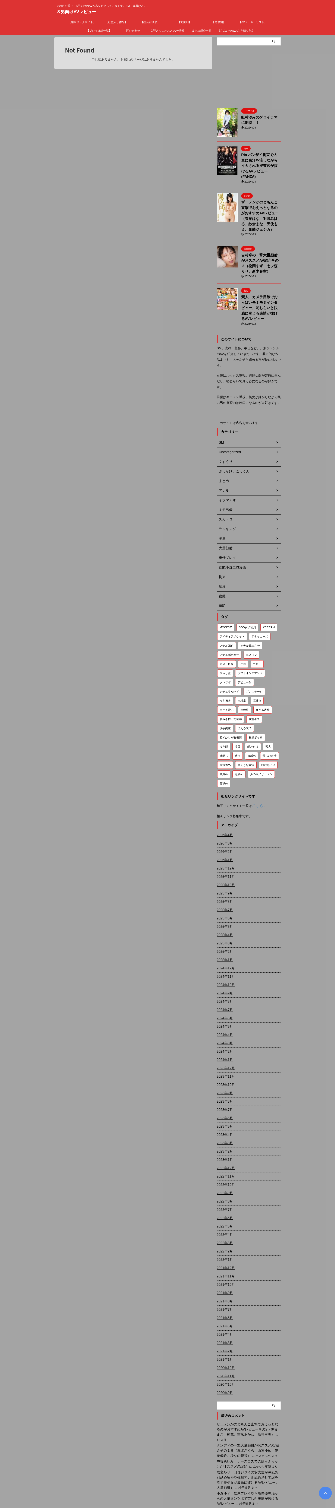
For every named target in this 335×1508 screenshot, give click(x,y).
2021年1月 (224, 1327)
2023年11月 (225, 1044)
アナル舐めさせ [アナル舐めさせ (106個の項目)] (250, 613)
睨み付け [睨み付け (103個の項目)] (253, 714)
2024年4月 (224, 1002)
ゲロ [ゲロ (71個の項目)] (243, 632)
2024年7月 (224, 977)
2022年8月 (224, 1168)
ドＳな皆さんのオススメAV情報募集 (167, 30)
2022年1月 (224, 1227)
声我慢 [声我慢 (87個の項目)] (244, 677)
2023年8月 (224, 1069)
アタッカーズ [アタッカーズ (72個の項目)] (259, 604)
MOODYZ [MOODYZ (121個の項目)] (226, 595)
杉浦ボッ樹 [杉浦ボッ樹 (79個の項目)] (256, 705)
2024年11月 (225, 944)
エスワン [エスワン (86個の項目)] (251, 622)
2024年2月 (224, 1019)
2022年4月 (224, 1202)
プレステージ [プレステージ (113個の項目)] (254, 659)
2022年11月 (225, 1144)
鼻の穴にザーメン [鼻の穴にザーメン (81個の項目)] (261, 742)
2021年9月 (224, 1260)
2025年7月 (224, 877)
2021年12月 (225, 1235)
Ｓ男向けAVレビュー (76, 11)
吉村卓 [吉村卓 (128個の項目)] (242, 668)
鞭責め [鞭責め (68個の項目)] (224, 742)
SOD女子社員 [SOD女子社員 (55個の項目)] (247, 595)
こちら (257, 773)
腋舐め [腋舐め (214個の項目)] (251, 723)
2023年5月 (224, 1094)
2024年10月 (225, 952)
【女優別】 (184, 22)
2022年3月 (224, 1210)
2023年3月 (224, 1110)
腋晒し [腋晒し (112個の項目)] (224, 723)
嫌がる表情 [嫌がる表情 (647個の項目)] (263, 677)
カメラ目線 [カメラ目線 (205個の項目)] (227, 632)
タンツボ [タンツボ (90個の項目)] (225, 650)
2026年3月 (224, 810)
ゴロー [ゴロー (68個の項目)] (257, 632)
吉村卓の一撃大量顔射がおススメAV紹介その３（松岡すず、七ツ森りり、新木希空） (260, 243)
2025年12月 (225, 835)
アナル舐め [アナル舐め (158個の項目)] (227, 613)
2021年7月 (224, 1277)
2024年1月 (224, 1027)
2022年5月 (224, 1193)
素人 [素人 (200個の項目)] (268, 714)
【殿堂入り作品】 (116, 22)
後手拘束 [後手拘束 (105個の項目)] (225, 696)
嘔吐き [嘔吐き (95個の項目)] (257, 668)
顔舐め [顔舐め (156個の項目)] (239, 742)
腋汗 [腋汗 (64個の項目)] (237, 723)
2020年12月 (225, 1335)
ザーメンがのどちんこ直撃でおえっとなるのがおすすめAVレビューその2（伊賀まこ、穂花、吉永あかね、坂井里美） (248, 1397)
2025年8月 (224, 869)
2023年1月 (224, 1127)
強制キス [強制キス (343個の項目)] (254, 687)
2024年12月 (225, 935)
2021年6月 (224, 1285)
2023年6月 (224, 1085)
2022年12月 (225, 1135)
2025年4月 (224, 902)
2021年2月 (224, 1318)
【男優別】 (219, 22)
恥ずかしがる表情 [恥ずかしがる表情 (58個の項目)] (231, 705)
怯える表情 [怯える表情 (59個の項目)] (244, 696)
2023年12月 (225, 1035)
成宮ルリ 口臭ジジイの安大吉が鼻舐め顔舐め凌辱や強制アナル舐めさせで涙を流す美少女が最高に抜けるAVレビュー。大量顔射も (248, 1440)
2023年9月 (224, 1060)
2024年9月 (224, 960)
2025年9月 (224, 860)
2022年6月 (224, 1185)
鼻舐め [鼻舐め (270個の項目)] (224, 751)
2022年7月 (224, 1177)
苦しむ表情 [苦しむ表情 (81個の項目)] (269, 723)
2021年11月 (225, 1243)
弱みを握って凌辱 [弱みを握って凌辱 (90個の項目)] (231, 687)
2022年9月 (224, 1160)
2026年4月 (224, 802)
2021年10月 (225, 1252)
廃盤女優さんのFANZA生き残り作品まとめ (236, 30)
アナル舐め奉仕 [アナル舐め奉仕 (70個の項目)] (229, 622)
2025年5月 (224, 894)
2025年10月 (225, 852)
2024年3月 (224, 1010)
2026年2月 (224, 819)
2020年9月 (224, 1360)
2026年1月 (224, 827)
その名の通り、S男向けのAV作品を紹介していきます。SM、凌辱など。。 (167, 1488)
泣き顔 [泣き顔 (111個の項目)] (224, 714)
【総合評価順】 (150, 22)
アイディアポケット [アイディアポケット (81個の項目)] (232, 604)
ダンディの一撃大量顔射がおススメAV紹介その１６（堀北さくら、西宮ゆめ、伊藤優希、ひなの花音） (248, 1413)
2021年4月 (224, 1302)
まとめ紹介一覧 (201, 30)
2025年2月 (224, 919)
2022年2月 (224, 1218)
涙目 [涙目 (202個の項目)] (237, 714)
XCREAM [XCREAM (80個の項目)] (269, 595)
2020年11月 (225, 1343)
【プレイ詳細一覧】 (99, 30)
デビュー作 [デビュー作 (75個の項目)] (244, 650)
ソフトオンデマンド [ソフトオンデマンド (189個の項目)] (250, 641)
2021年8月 (224, 1268)
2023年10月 (225, 1052)
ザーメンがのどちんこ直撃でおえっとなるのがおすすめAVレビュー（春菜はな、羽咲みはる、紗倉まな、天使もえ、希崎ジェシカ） (260, 203)
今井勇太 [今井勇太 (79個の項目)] (225, 668)
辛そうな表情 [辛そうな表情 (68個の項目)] (246, 733)
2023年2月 (224, 1119)
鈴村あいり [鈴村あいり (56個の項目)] (268, 733)
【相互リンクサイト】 (82, 22)
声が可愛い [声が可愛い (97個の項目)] (227, 677)
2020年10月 (225, 1352)
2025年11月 (225, 844)
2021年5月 (224, 1293)
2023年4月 (224, 1102)
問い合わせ (133, 30)
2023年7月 (224, 1077)
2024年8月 (224, 969)
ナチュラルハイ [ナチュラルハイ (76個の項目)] (229, 659)
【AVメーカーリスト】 (253, 22)
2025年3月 (224, 910)
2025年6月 (224, 885)
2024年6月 (224, 985)
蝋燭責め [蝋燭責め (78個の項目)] (225, 733)
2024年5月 (224, 994)
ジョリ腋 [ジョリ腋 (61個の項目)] (225, 641)
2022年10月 (225, 1152)
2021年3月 (224, 1310)
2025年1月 (224, 927)
